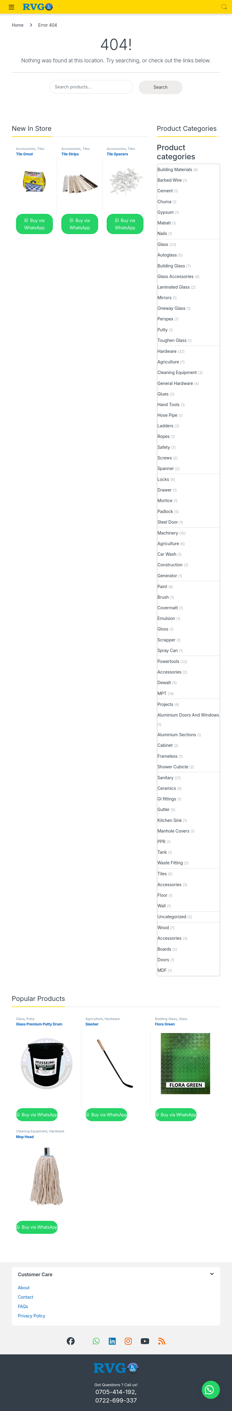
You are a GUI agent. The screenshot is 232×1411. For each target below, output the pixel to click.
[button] (211, 1390)
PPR (161, 841)
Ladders (165, 425)
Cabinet (164, 745)
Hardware (166, 351)
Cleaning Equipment (177, 372)
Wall (161, 905)
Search (224, 7)
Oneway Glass (171, 308)
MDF (162, 970)
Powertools (168, 661)
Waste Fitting (170, 862)
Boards (164, 949)
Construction (169, 564)
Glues (163, 393)
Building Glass (171, 265)
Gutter (163, 809)
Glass (162, 244)
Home (18, 25)
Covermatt (167, 607)
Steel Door (167, 522)
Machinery (167, 532)
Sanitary (165, 777)
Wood (163, 927)
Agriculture (168, 361)
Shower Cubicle (172, 766)
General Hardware (175, 383)
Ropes (163, 436)
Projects (165, 704)
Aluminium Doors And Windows (188, 714)
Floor (162, 895)
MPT (161, 693)
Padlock (165, 511)
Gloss (162, 628)
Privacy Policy (31, 1315)
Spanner (165, 468)
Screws (164, 457)
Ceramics (166, 788)
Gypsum (165, 212)
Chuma (164, 201)
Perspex (165, 318)
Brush (163, 597)
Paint (162, 586)
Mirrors (164, 297)
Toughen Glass (172, 340)
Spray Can (167, 650)
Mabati (164, 222)
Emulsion (166, 618)
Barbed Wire (169, 180)
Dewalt (164, 682)
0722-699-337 (116, 1400)
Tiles (40, 149)
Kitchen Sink (169, 820)
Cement (165, 190)
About (24, 1287)
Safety (163, 447)
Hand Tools (168, 404)
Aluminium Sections (176, 734)
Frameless (167, 756)
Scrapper (166, 639)
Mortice (164, 500)
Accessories (25, 149)
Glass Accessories (175, 276)
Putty (162, 329)
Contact (25, 1297)
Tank (162, 852)
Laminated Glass (173, 287)
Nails (162, 233)
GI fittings (166, 798)
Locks (163, 479)
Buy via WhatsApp (34, 224)
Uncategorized (171, 916)
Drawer (164, 489)
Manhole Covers (173, 830)
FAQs (23, 1306)
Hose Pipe (167, 415)
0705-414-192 (115, 1392)
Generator (167, 575)
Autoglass (167, 254)
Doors (163, 959)
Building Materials (174, 169)
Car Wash (166, 554)
